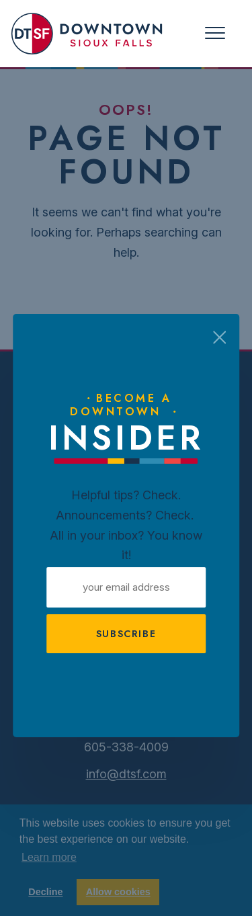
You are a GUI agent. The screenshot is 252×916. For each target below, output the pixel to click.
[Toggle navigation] (215, 33)
